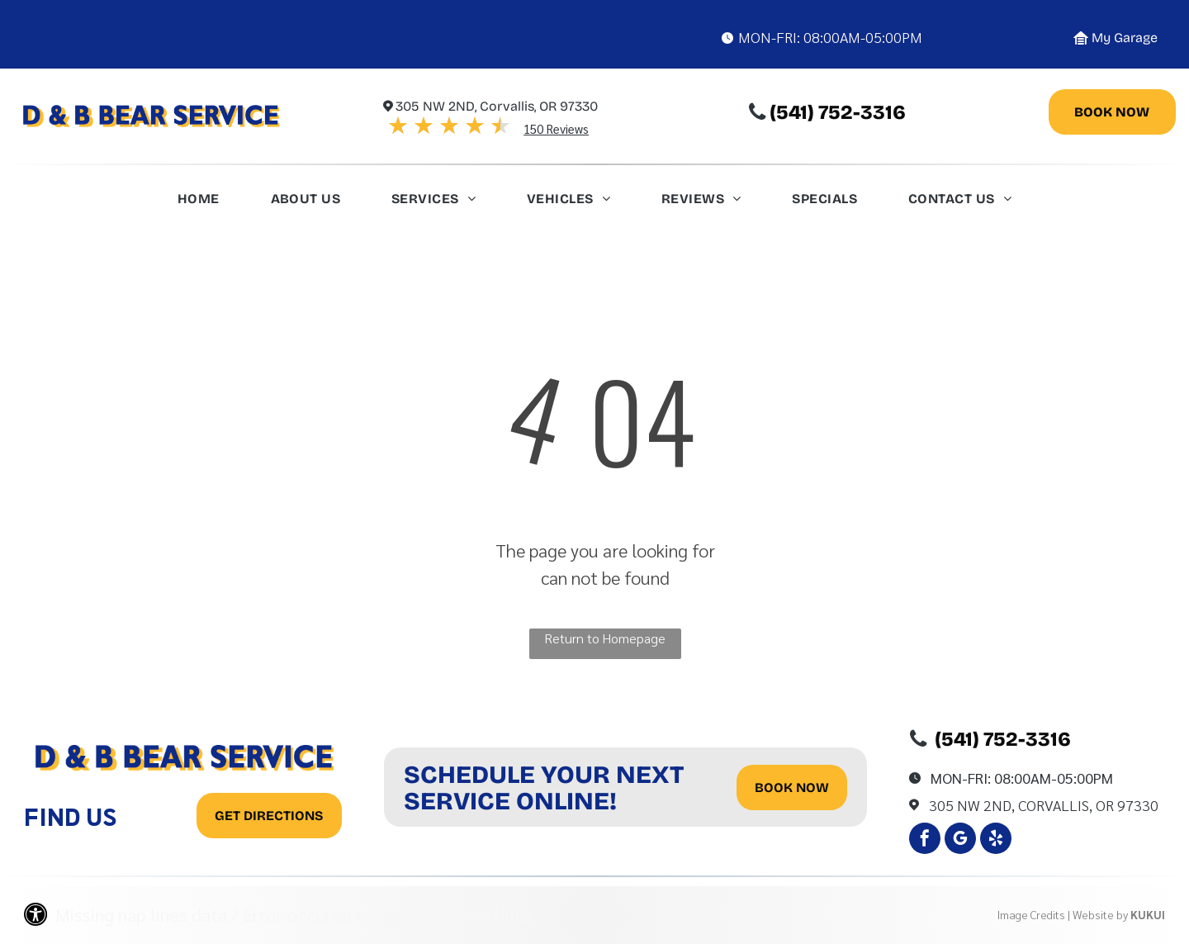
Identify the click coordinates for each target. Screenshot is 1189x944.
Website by (1100, 914)
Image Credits (1031, 914)
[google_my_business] (960, 840)
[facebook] (924, 840)
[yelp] (995, 840)
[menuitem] (198, 203)
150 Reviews (556, 128)
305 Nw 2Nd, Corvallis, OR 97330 (1043, 804)
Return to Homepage (605, 638)
